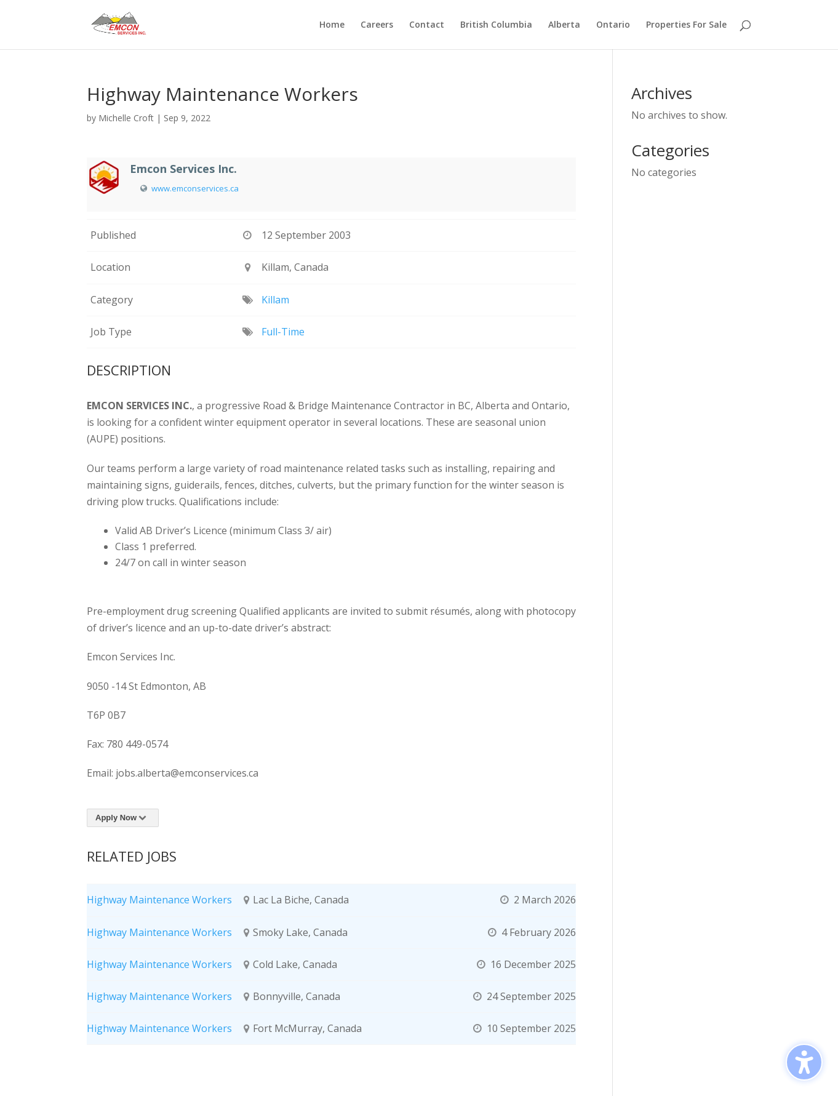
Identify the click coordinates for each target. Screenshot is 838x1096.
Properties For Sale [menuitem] (686, 25)
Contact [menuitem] (426, 25)
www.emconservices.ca (195, 188)
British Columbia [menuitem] (496, 25)
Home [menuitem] (332, 25)
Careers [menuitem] (377, 25)
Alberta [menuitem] (564, 25)
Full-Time (283, 331)
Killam (275, 299)
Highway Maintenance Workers (159, 899)
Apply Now (122, 817)
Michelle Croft (126, 118)
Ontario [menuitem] (613, 25)
